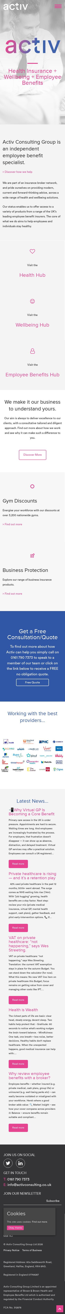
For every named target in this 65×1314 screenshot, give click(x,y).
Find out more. (40, 1222)
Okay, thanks (15, 1227)
